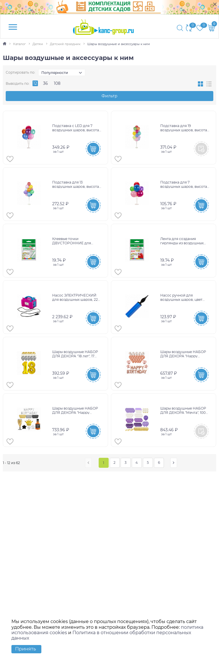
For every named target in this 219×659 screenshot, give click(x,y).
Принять (25, 649)
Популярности (54, 72)
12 (35, 83)
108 (57, 83)
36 (45, 83)
